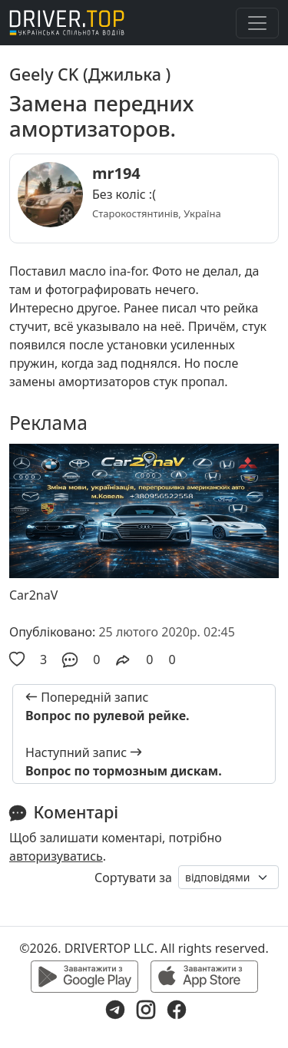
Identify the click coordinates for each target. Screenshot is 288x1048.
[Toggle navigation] (257, 23)
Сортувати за (133, 877)
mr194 (116, 173)
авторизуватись (56, 856)
